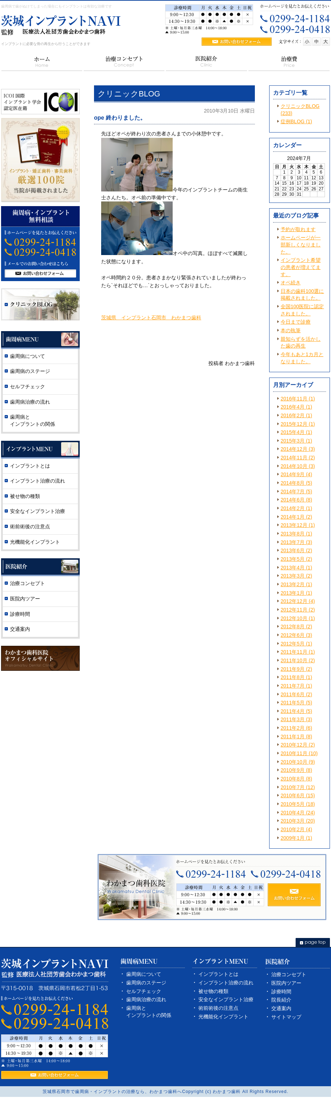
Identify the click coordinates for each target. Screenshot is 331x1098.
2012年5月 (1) (296, 644)
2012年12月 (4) (298, 601)
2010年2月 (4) (296, 829)
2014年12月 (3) (298, 449)
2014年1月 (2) (296, 517)
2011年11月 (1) (298, 652)
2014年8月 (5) (296, 483)
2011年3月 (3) (296, 719)
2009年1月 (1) (296, 838)
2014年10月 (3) (298, 466)
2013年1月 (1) (296, 593)
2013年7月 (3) (296, 542)
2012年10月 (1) (298, 618)
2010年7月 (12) (298, 787)
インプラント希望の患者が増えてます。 (301, 267)
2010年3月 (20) (298, 821)
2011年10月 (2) (298, 660)
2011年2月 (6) (296, 728)
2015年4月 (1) (296, 432)
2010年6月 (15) (298, 795)
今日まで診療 (296, 322)
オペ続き (291, 282)
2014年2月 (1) (296, 508)
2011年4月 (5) (296, 711)
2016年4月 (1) (296, 407)
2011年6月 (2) (296, 694)
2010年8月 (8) (296, 779)
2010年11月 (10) (299, 753)
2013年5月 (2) (296, 559)
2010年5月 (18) (298, 804)
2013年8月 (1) (296, 533)
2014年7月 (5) (296, 491)
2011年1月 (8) (296, 736)
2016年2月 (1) (296, 415)
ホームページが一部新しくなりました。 (301, 244)
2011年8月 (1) (296, 677)
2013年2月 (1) (296, 584)
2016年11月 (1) (298, 398)
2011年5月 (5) (296, 702)
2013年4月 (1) (296, 567)
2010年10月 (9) (298, 762)
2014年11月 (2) (298, 457)
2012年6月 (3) (296, 635)
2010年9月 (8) (296, 770)
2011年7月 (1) (296, 686)
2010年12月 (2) (298, 745)
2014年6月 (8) (296, 500)
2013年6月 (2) (296, 550)
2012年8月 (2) (296, 626)
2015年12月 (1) (298, 424)
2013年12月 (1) (298, 525)
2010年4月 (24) (298, 812)
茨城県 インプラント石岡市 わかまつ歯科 (151, 317)
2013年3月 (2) (296, 576)
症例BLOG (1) (296, 121)
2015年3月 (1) (296, 441)
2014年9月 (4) (296, 474)
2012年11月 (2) (298, 610)
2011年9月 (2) (296, 669)
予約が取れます (298, 229)
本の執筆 (291, 330)
